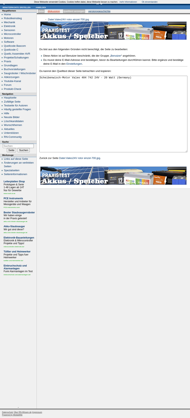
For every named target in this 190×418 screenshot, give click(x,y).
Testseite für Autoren (16, 105)
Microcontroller (12, 33)
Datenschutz (7, 412)
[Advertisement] (18, 341)
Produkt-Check (12, 88)
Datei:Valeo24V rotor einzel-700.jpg (68, 19)
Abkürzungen (11, 77)
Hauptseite (10, 97)
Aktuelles (9, 129)
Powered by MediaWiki (12, 415)
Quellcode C (11, 49)
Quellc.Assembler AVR (17, 53)
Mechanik (9, 22)
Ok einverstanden (149, 2)
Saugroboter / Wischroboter (20, 73)
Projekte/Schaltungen (16, 57)
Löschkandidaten (14, 121)
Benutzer (116, 55)
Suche (5, 142)
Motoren (9, 37)
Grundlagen (11, 65)
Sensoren (9, 30)
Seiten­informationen (15, 174)
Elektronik (9, 26)
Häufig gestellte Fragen (17, 109)
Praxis (7, 61)
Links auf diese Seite (16, 158)
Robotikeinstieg (13, 18)
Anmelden (41, 7)
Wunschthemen (13, 125)
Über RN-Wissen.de (23, 412)
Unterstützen (11, 132)
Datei (41, 11)
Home (7, 14)
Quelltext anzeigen (74, 11)
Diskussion (54, 11)
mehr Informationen (128, 2)
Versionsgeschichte (99, 11)
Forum (8, 84)
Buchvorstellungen (15, 69)
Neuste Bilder (12, 117)
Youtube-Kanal (12, 81)
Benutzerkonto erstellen (16, 7)
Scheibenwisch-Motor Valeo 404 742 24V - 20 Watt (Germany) (113, 121)
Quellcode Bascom (15, 45)
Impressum (37, 412)
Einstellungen (74, 63)
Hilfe (6, 113)
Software (9, 41)
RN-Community (13, 136)
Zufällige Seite (12, 101)
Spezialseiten (11, 170)
